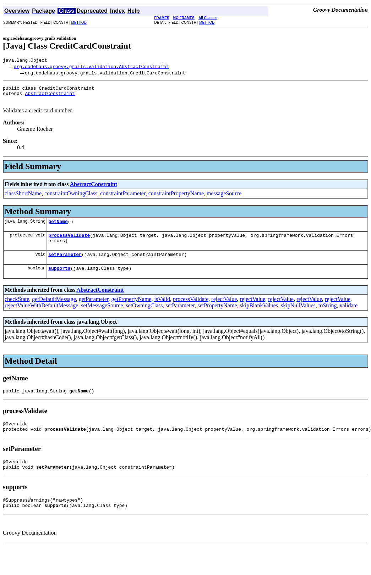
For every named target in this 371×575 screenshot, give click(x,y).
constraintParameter (122, 198)
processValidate (69, 241)
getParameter (94, 309)
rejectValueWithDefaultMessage (41, 315)
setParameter (65, 262)
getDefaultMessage (54, 309)
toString (327, 315)
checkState (17, 309)
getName (58, 226)
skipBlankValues (259, 315)
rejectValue (224, 309)
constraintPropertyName (176, 198)
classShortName (23, 198)
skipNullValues (298, 315)
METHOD (79, 22)
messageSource (224, 198)
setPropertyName (217, 315)
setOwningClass (144, 315)
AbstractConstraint (50, 96)
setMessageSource (102, 315)
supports (59, 277)
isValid (162, 309)
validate (348, 315)
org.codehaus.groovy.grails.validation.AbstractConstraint (91, 67)
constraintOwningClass (70, 198)
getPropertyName (131, 309)
